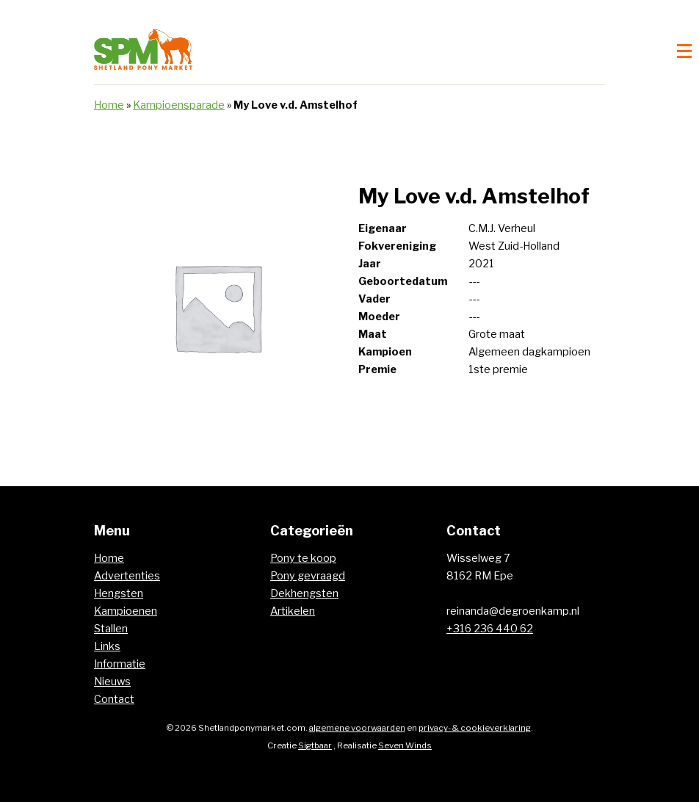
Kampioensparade (179, 105)
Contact (114, 699)
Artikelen (292, 611)
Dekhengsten (304, 593)
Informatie (119, 664)
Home (109, 105)
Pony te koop (303, 558)
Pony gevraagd (307, 575)
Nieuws (112, 681)
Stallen (111, 628)
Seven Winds (405, 745)
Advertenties (127, 575)
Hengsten (118, 593)
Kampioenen (125, 611)
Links (107, 646)
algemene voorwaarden (357, 728)
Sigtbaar (315, 745)
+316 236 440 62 (489, 628)
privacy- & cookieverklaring (475, 728)
